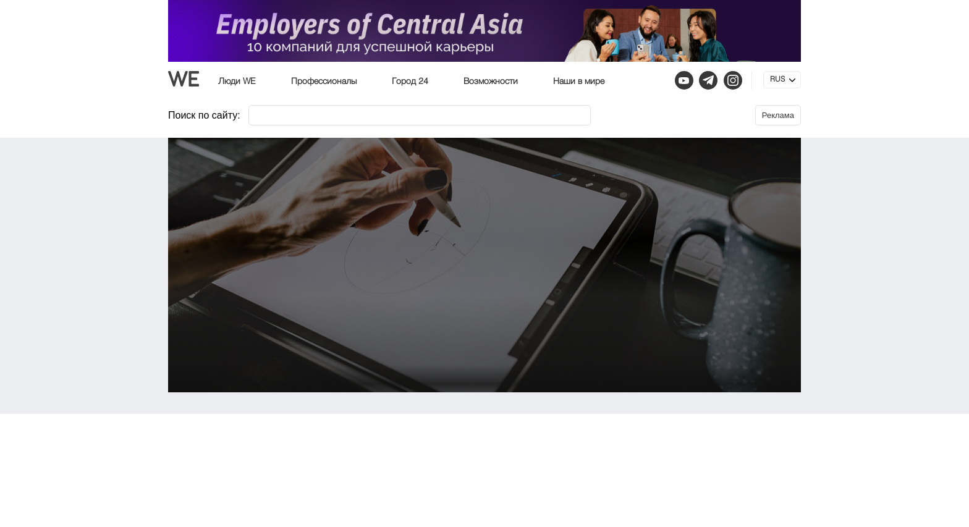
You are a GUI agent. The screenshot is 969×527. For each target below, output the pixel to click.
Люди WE (237, 81)
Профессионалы (324, 81)
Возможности (490, 81)
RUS (777, 79)
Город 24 (410, 81)
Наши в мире (578, 81)
